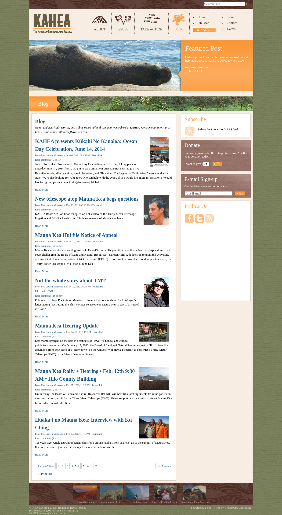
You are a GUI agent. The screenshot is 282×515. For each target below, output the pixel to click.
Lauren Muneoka (54, 155)
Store (230, 17)
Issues (123, 29)
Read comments (48, 159)
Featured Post (203, 48)
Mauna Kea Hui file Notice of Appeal (76, 235)
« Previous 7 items (45, 466)
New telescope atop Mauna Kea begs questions (87, 199)
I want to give (192, 164)
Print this (46, 473)
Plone (208, 507)
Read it (196, 71)
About (99, 29)
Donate (202, 30)
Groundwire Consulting (237, 507)
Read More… (43, 189)
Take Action (152, 29)
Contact (232, 23)
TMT (50, 291)
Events (231, 29)
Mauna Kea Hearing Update (67, 326)
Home (201, 17)
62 (96, 466)
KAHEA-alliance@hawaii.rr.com (47, 513)
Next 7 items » (164, 466)
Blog (179, 29)
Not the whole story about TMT (70, 280)
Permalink (97, 155)
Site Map (203, 23)
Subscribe (195, 119)
